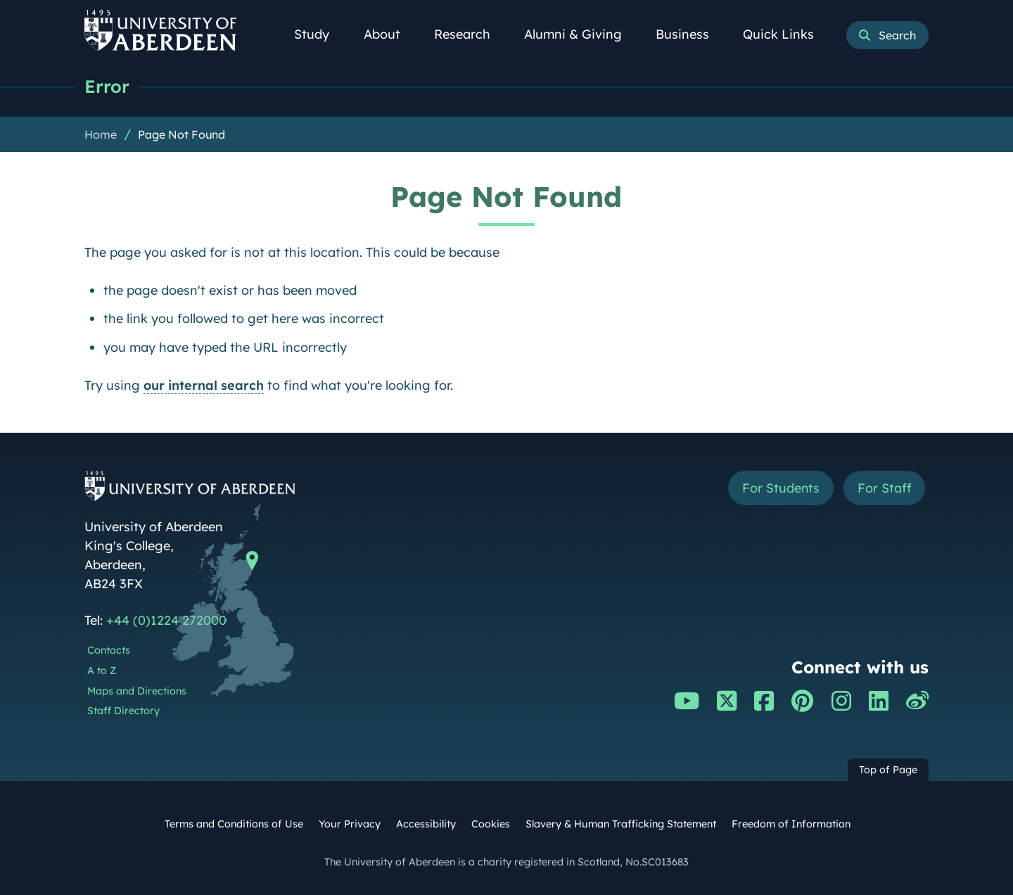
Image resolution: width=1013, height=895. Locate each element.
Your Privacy (350, 824)
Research (470, 34)
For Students (780, 488)
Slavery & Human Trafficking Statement (620, 824)
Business (690, 34)
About (390, 34)
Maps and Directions (136, 691)
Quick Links (786, 34)
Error (106, 86)
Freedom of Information (791, 824)
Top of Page (888, 769)
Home (100, 134)
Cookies (490, 824)
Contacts (108, 650)
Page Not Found (181, 134)
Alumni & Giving (580, 34)
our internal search (204, 385)
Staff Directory (123, 710)
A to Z (101, 670)
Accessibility (426, 824)
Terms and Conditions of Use (234, 824)
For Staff (884, 488)
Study (319, 34)
